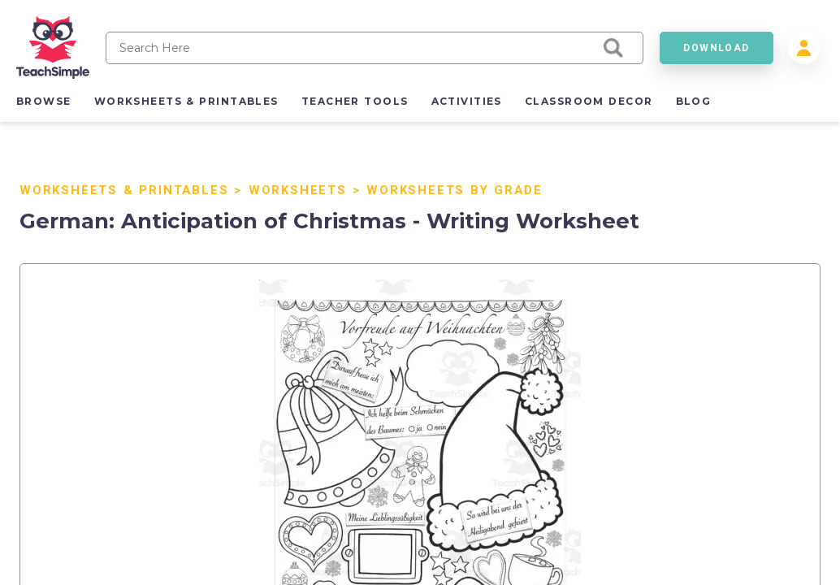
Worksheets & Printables (123, 190)
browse (43, 101)
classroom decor (589, 101)
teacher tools (355, 101)
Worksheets (298, 190)
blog (694, 101)
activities (466, 101)
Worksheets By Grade (454, 190)
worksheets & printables (186, 101)
